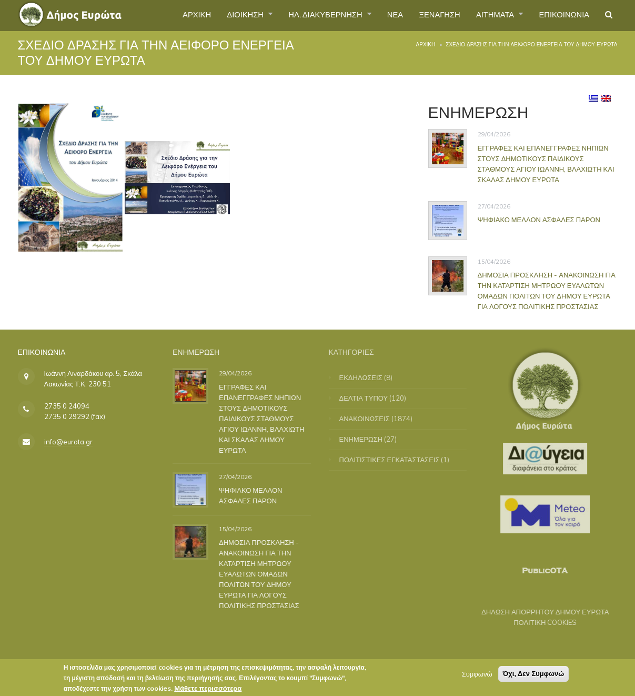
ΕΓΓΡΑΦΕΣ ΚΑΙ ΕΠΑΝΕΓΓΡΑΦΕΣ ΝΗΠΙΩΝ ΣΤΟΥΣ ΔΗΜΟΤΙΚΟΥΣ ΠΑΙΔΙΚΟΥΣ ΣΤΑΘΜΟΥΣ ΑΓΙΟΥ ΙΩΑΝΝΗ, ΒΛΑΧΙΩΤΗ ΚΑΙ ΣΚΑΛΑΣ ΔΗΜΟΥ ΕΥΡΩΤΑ (546, 164)
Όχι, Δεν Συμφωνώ (534, 676)
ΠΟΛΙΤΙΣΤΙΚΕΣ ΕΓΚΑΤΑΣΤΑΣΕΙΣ (396, 459)
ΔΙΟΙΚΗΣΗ (217, 15)
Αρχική (426, 44)
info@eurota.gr (68, 442)
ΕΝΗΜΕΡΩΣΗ (367, 439)
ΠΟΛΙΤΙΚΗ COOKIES (538, 622)
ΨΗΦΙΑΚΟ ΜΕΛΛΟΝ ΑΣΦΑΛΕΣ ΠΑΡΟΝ (539, 219)
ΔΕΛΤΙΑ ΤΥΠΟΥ (370, 398)
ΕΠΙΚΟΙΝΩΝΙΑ (560, 15)
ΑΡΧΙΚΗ (164, 15)
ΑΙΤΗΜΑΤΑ (487, 15)
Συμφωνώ (477, 676)
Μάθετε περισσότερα (207, 690)
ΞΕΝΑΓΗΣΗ (426, 15)
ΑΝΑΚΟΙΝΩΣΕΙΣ (371, 418)
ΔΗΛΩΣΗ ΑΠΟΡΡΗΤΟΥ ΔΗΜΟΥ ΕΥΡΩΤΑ (539, 612)
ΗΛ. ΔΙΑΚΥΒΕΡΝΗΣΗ (304, 15)
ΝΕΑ (378, 15)
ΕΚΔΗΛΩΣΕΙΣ (367, 377)
